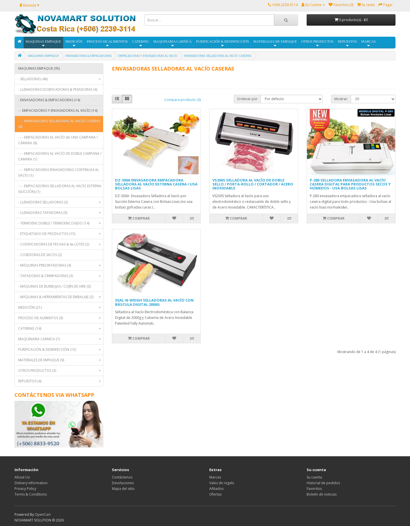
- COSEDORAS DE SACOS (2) (40, 254)
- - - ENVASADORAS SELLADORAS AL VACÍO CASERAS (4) (59, 124)
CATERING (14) (60, 328)
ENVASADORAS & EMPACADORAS (88, 56)
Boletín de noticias (322, 494)
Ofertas (215, 494)
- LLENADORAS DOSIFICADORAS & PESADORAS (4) (60, 91)
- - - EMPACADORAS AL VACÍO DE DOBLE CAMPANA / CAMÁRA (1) (59, 156)
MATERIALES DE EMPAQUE (275, 44)
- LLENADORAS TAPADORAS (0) (60, 213)
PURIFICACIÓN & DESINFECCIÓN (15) (60, 350)
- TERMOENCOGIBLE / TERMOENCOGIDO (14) (60, 223)
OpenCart (43, 514)
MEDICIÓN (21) (60, 307)
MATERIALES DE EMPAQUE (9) (60, 360)
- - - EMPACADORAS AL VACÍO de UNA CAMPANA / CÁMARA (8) (58, 140)
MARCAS (368, 44)
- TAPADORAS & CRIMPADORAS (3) (60, 276)
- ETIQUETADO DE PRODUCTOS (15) (60, 234)
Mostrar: (341, 98)
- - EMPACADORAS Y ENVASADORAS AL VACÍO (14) (60, 111)
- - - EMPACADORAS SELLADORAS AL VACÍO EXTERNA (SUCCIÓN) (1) (59, 188)
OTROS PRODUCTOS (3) (60, 371)
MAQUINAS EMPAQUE (43, 44)
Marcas (215, 477)
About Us (22, 477)
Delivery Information (31, 482)
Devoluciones (123, 482)
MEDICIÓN (74, 44)
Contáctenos (122, 477)
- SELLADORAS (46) (60, 79)
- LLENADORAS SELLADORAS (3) (60, 202)
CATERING (140, 44)
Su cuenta (314, 477)
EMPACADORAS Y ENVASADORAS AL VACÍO (148, 56)
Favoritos (314, 488)
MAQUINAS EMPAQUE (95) (60, 68)
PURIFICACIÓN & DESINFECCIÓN (222, 44)
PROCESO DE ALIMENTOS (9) (60, 318)
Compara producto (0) (182, 99)
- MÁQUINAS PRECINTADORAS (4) (60, 265)
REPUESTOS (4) (60, 381)
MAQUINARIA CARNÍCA (172, 44)
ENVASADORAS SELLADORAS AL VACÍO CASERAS (217, 56)
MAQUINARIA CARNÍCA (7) (60, 339)
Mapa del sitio (123, 488)
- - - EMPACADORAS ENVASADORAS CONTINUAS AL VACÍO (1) (58, 172)
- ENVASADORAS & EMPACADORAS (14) (57, 100)
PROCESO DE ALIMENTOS (107, 44)
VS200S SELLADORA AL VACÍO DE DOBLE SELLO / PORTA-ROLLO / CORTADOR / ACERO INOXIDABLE (252, 184)
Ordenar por (247, 98)
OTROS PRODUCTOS (317, 44)
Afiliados (216, 488)
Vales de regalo (221, 482)
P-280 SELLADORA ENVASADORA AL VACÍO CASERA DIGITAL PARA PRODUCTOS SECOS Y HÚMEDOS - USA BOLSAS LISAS (350, 184)
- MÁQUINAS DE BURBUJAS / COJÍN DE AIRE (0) (54, 286)
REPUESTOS (347, 44)
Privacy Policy (25, 488)
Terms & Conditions (31, 494)
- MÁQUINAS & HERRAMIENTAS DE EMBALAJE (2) (60, 297)
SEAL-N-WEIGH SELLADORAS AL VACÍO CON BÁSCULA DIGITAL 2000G (154, 302)
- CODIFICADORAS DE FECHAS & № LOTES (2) (60, 244)
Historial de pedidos (323, 482)
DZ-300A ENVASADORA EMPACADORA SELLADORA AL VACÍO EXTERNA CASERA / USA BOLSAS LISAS (156, 184)
